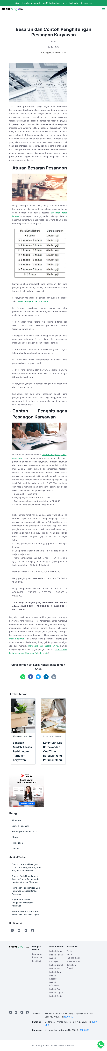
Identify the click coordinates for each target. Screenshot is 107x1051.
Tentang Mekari (70, 952)
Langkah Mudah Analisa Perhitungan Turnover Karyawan (22, 751)
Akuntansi (16, 820)
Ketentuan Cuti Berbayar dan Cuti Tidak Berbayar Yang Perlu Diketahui (52, 751)
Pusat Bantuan (73, 961)
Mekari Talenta (16, 638)
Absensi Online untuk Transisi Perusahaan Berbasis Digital (26, 913)
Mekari (15, 837)
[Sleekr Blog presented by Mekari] (12, 9)
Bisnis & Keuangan (20, 826)
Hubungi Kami (73, 957)
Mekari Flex (54, 968)
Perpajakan (17, 843)
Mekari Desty (55, 996)
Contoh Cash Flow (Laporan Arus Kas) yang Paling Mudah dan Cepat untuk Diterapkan (26, 879)
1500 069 (68, 1016)
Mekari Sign (55, 972)
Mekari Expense (53, 977)
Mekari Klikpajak (53, 960)
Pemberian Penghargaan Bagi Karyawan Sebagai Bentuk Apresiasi (26, 891)
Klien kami (37, 961)
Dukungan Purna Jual (37, 956)
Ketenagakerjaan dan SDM (53, 52)
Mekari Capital (56, 992)
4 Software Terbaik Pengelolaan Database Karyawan (22, 902)
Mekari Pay (54, 989)
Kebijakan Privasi (71, 966)
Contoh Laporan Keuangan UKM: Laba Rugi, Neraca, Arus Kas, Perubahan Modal (26, 867)
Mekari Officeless (54, 984)
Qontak (15, 848)
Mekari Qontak (56, 965)
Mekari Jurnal (55, 951)
